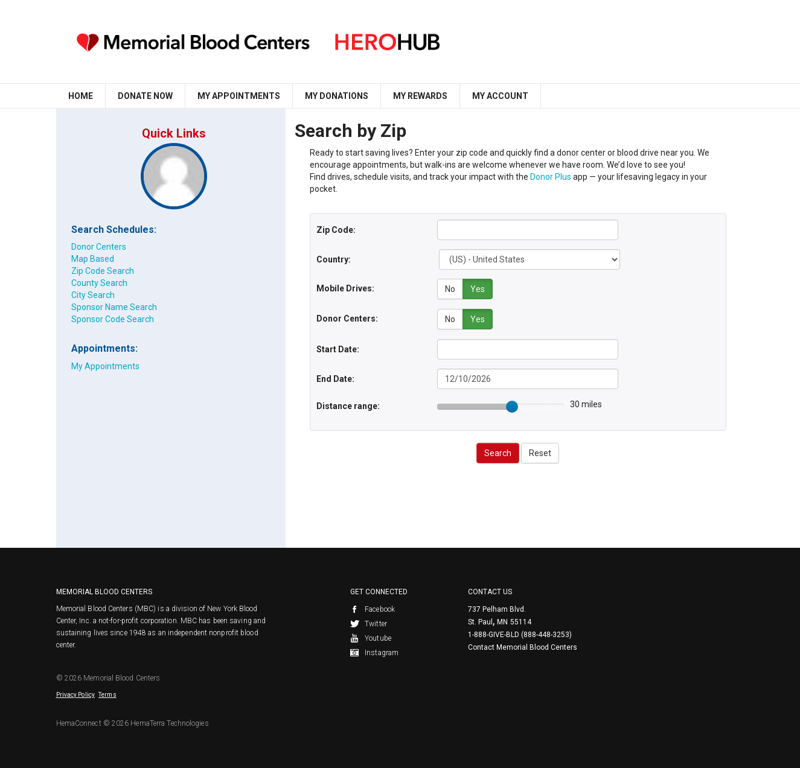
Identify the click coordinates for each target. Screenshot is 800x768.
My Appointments (238, 96)
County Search (99, 283)
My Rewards (420, 96)
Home (80, 96)
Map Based (92, 259)
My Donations (336, 96)
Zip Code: (336, 230)
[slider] (512, 405)
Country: (333, 259)
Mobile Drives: (345, 288)
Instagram (374, 652)
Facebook (372, 609)
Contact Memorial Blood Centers (522, 647)
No (450, 289)
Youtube (370, 637)
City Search (93, 295)
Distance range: (348, 405)
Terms (107, 694)
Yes (477, 289)
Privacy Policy (75, 694)
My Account (500, 96)
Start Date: (337, 348)
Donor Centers (98, 247)
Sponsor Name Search (114, 307)
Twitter (368, 623)
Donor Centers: (347, 318)
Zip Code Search (102, 271)
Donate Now (145, 96)
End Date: (335, 377)
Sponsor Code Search (112, 319)
